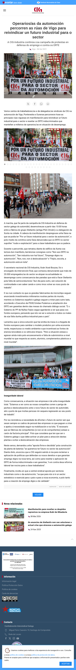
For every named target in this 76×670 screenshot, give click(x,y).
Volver (38, 495)
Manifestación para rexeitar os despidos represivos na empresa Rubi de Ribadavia (47, 511)
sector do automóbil (65, 486)
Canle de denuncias (10, 593)
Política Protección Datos (12, 585)
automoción (52, 486)
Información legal (9, 581)
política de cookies (17, 655)
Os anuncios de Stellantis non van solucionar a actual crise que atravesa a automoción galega (50, 524)
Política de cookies (9, 589)
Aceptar (66, 664)
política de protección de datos (43, 655)
